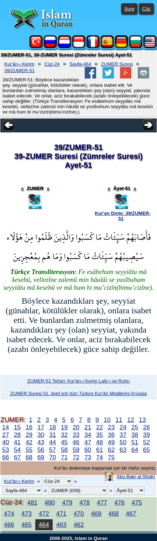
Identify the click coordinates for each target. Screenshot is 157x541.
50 (123, 442)
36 (111, 434)
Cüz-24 (52, 64)
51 (134, 442)
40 (5, 442)
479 (67, 502)
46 (76, 442)
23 (111, 427)
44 (52, 442)
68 (29, 457)
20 (76, 427)
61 (99, 449)
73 (87, 457)
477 (102, 502)
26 (146, 427)
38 (134, 434)
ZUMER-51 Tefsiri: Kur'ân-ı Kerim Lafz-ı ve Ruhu (78, 381)
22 (99, 427)
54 (17, 449)
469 (96, 513)
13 (142, 419)
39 (146, 434)
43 (40, 442)
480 (50, 502)
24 (123, 427)
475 (137, 502)
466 (9, 524)
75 (111, 457)
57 (52, 449)
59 (76, 449)
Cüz (146, 8)
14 (5, 427)
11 (118, 419)
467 (131, 513)
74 (99, 457)
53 (5, 449)
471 (61, 513)
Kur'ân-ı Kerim (19, 64)
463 (61, 524)
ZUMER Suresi (117, 64)
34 (87, 434)
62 (111, 449)
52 (146, 442)
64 (134, 449)
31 (52, 434)
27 (5, 434)
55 (29, 449)
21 (87, 427)
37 (123, 434)
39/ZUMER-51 (19, 70)
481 (32, 502)
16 (29, 427)
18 (52, 427)
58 (64, 449)
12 (130, 419)
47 (87, 442)
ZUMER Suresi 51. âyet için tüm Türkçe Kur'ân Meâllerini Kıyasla (78, 393)
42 (29, 442)
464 (44, 524)
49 (111, 442)
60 (87, 449)
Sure (129, 8)
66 (5, 457)
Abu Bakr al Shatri (136, 476)
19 (64, 427)
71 (64, 457)
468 (114, 513)
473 (26, 513)
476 (119, 502)
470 (79, 513)
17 (40, 427)
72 (76, 457)
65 (146, 449)
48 (99, 442)
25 (134, 427)
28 (17, 434)
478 (84, 502)
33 (76, 434)
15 (17, 427)
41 (17, 442)
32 (64, 434)
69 (40, 457)
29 (29, 434)
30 (40, 434)
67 (17, 457)
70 (52, 457)
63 (123, 449)
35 (99, 434)
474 (9, 513)
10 (107, 419)
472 (44, 513)
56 (40, 449)
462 (79, 524)
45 (64, 442)
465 (26, 524)
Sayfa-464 (80, 64)
